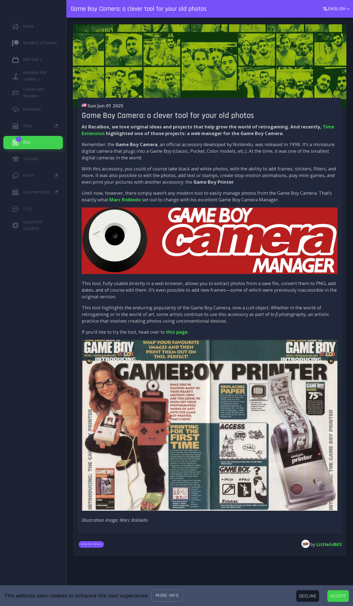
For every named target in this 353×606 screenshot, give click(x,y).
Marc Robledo (125, 199)
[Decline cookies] (307, 596)
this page (177, 332)
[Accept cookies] (338, 596)
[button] (167, 595)
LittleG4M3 (329, 544)
